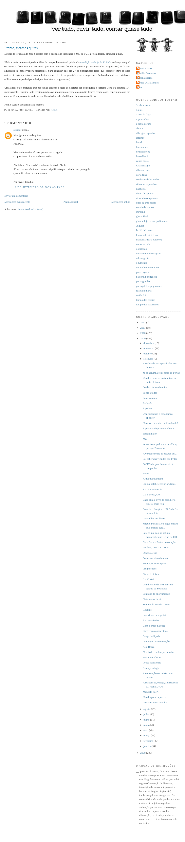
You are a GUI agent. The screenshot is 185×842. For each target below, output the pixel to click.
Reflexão (147, 403)
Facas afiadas (150, 392)
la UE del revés (144, 230)
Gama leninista (151, 574)
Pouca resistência (152, 662)
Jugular (140, 225)
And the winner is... (153, 489)
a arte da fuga (143, 114)
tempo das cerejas (145, 299)
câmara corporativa (146, 184)
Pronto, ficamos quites (21, 48)
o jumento (141, 262)
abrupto (140, 128)
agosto (147, 708)
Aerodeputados (151, 620)
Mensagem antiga (120, 201)
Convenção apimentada (155, 630)
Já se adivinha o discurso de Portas (161, 372)
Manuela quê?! (151, 691)
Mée (145, 438)
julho (147, 714)
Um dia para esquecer (154, 697)
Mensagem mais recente (17, 201)
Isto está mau (150, 397)
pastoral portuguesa (146, 276)
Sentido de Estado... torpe (156, 604)
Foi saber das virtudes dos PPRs (160, 458)
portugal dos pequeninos (149, 285)
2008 (143, 752)
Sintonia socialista (152, 599)
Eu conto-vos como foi (155, 702)
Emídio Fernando (146, 73)
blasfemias (142, 146)
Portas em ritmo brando (155, 558)
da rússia (141, 188)
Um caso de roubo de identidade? (160, 423)
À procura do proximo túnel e (158, 428)
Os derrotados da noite (155, 387)
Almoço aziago (151, 668)
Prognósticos (149, 568)
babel (139, 142)
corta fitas (141, 174)
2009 (143, 338)
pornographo (143, 281)
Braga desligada (151, 636)
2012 (143, 322)
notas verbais (143, 244)
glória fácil (142, 216)
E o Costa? (148, 579)
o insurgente (142, 258)
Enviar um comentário (16, 195)
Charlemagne (143, 165)
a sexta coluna (143, 123)
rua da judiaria (144, 290)
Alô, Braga (148, 646)
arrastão (140, 137)
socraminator (150, 433)
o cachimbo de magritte (148, 253)
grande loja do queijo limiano (152, 221)
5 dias (139, 109)
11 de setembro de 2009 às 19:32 (39, 187)
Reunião (147, 609)
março (147, 735)
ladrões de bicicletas (147, 234)
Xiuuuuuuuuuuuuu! (153, 478)
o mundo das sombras (147, 267)
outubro (148, 353)
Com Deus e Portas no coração (159, 542)
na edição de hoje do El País (95, 62)
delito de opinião (145, 193)
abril (146, 730)
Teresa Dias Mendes (148, 82)
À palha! (147, 408)
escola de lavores (145, 207)
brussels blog (143, 151)
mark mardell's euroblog (149, 239)
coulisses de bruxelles (147, 179)
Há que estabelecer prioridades (159, 483)
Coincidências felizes (154, 518)
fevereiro (149, 740)
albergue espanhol (145, 133)
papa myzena (143, 272)
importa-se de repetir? (154, 614)
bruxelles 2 (142, 156)
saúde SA (141, 295)
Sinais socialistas (152, 657)
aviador (17, 129)
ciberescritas (143, 170)
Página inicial (70, 201)
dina (139, 87)
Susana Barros (144, 77)
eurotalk (140, 211)
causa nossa (142, 160)
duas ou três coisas (146, 202)
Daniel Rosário (145, 68)
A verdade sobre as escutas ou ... (160, 453)
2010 (143, 332)
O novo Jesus (150, 552)
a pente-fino (142, 119)
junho (147, 719)
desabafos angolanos (147, 198)
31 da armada (143, 105)
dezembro (149, 343)
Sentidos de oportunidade (156, 593)
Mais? (146, 473)
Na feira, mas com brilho (156, 547)
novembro (149, 348)
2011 (143, 327)
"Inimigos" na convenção (156, 641)
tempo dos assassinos (147, 304)
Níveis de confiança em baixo (158, 652)
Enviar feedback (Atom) (30, 209)
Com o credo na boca (154, 625)
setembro (149, 358)
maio (147, 724)
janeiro (148, 746)
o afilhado (141, 248)
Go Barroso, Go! (152, 494)
